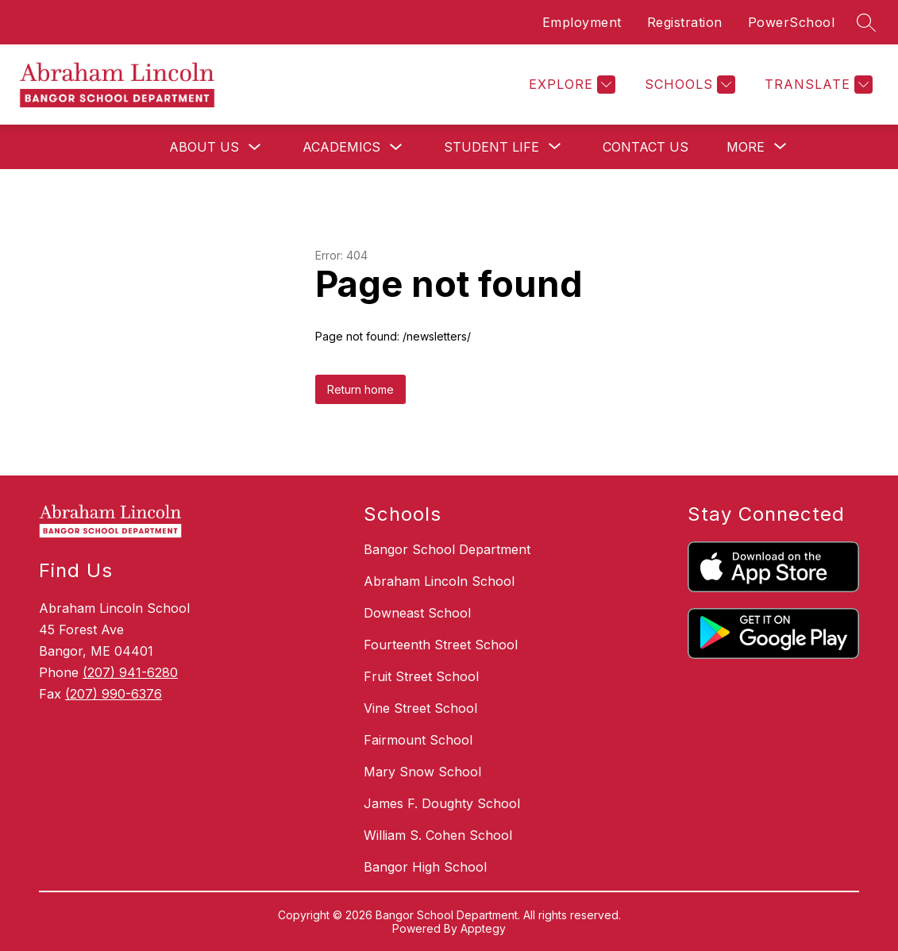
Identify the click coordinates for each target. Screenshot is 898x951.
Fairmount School (418, 740)
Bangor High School (425, 867)
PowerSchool (791, 22)
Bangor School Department (447, 549)
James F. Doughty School (442, 803)
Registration (685, 22)
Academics (341, 147)
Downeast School (417, 613)
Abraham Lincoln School (439, 581)
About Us (204, 147)
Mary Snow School (422, 772)
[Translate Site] (817, 84)
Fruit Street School (421, 676)
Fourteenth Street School (441, 645)
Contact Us (645, 147)
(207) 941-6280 (130, 672)
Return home (360, 389)
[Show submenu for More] (745, 146)
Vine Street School (420, 708)
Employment (582, 22)
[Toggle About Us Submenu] (254, 147)
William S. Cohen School (438, 835)
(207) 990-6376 (113, 694)
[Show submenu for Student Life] (491, 146)
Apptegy (483, 928)
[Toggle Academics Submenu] (396, 147)
